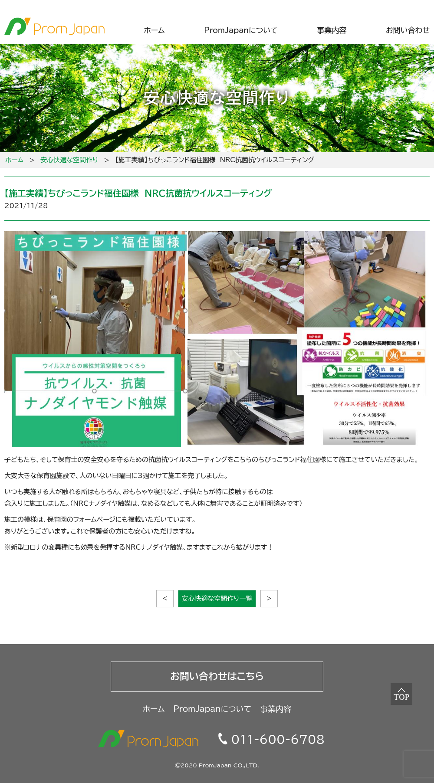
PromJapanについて (213, 709)
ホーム (14, 160)
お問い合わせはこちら (217, 676)
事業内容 (275, 709)
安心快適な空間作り (69, 160)
